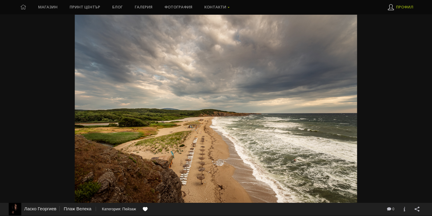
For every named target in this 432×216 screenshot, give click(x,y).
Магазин (48, 7)
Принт (85, 7)
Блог (117, 7)
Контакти (215, 7)
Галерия (143, 7)
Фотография (178, 7)
